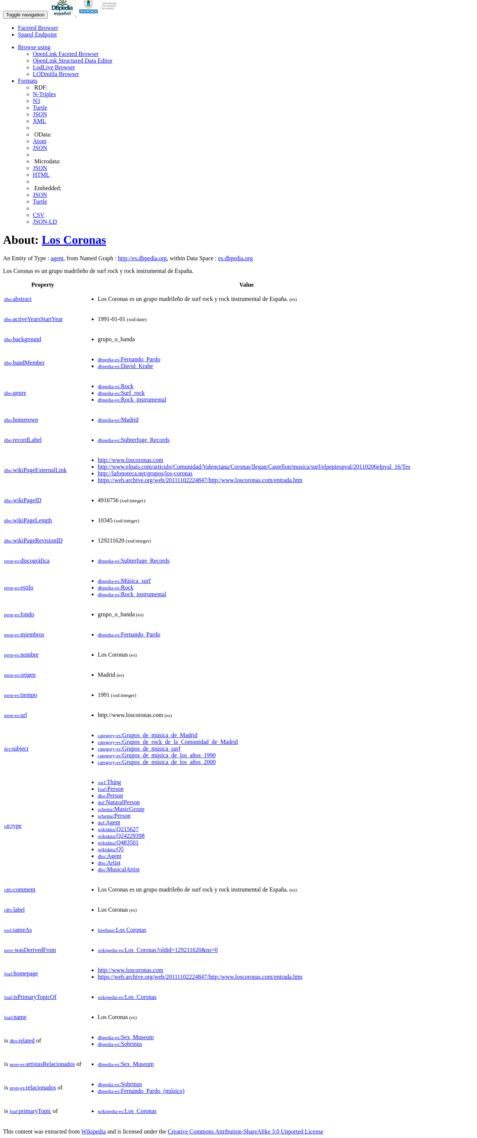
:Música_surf (124, 581)
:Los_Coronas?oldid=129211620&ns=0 (158, 950)
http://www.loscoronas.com (130, 460)
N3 (36, 101)
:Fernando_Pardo (129, 359)
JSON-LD (45, 222)
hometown (21, 419)
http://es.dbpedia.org (142, 258)
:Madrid (118, 419)
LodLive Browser (54, 67)
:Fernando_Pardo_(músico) (141, 1091)
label (14, 909)
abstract (17, 299)
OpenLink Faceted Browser (66, 54)
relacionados (33, 1087)
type (13, 826)
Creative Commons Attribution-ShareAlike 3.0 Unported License (245, 1131)
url (15, 715)
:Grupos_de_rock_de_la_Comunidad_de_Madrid (168, 742)
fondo (19, 614)
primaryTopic (30, 1111)
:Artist (109, 862)
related (22, 1040)
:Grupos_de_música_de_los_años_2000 (157, 762)
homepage (21, 973)
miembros (24, 634)
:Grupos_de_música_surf (139, 748)
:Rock (115, 386)
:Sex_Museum (126, 1037)
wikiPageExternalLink (35, 470)
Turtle (40, 107)
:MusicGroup (121, 809)
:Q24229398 (121, 836)
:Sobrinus (120, 1044)
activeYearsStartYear (33, 319)
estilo (18, 587)
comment (19, 889)
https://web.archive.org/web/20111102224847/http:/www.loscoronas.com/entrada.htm (200, 480)
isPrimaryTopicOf (30, 997)
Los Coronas (74, 239)
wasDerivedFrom (30, 950)
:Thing (109, 782)
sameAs (18, 930)
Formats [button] (27, 81)
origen (20, 675)
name (15, 1017)
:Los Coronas (122, 930)
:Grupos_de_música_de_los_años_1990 (157, 755)
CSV (38, 215)
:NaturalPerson (119, 802)
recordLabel (23, 440)
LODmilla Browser (56, 74)
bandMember (24, 362)
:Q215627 (118, 829)
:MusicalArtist (118, 869)
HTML (41, 175)
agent (57, 258)
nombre (21, 654)
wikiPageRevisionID (33, 540)
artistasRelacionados (42, 1064)
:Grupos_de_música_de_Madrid (148, 735)
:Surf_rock (121, 393)
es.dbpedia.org (235, 258)
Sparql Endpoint (37, 34)
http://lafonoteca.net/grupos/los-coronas (145, 473)
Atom (39, 141)
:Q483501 (118, 842)
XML (39, 121)
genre (15, 393)
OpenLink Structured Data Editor (73, 60)
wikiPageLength (28, 520)
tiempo (20, 695)
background (22, 339)
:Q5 (111, 849)
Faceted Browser (38, 28)
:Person (110, 789)
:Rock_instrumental (132, 399)
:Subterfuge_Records (134, 440)
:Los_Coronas (127, 997)
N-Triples (44, 94)
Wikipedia (93, 1131)
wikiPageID (22, 500)
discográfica (27, 560)
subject (16, 748)
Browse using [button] (34, 47)
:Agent (109, 822)
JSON (40, 114)
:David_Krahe (125, 366)
